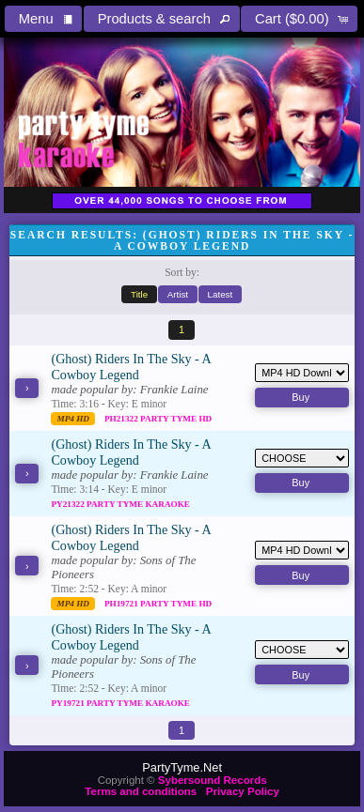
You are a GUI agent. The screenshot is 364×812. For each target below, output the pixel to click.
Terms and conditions (141, 791)
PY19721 (69, 703)
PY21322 (69, 504)
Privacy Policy (242, 791)
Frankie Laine (174, 389)
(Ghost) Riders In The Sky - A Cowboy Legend (130, 366)
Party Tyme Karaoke (138, 504)
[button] (43, 19)
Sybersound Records (212, 780)
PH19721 (122, 603)
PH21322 (122, 418)
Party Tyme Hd (176, 418)
